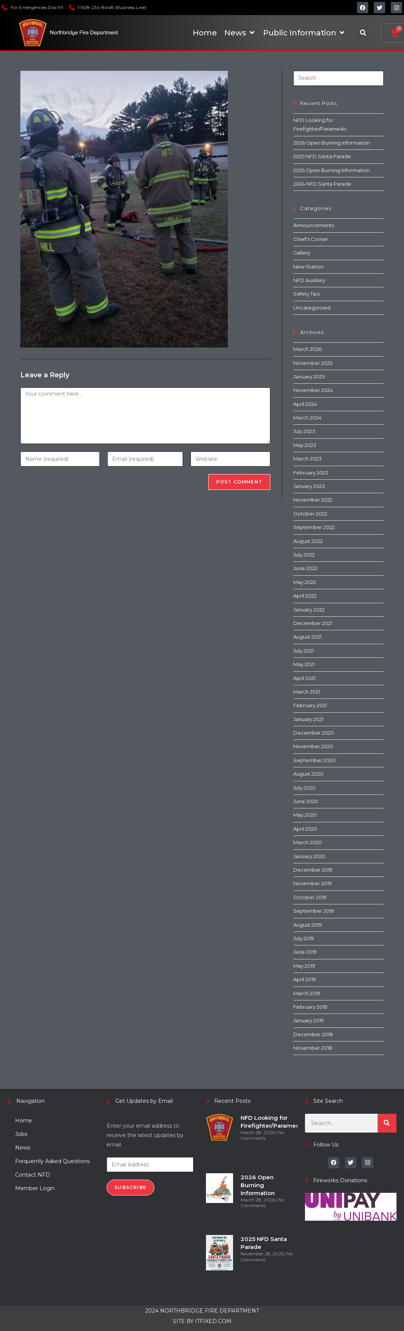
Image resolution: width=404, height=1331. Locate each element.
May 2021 (304, 664)
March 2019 (306, 993)
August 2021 (307, 637)
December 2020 (313, 733)
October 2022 (310, 514)
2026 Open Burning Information (331, 143)
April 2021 (304, 678)
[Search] (387, 1123)
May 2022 (304, 582)
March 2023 (307, 459)
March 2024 (307, 418)
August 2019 (307, 925)
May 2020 (305, 815)
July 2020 (304, 788)
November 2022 (312, 500)
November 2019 (312, 883)
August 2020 (308, 774)
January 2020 (309, 856)
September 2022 (314, 527)
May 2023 (304, 445)
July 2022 (304, 555)
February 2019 (310, 1007)
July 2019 (303, 938)
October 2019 (309, 897)
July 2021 (303, 651)
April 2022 (305, 596)
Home (23, 1120)
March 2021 (306, 692)
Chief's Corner (310, 239)
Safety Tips (306, 294)
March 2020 (307, 842)
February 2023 (310, 473)
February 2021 (310, 705)
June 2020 (305, 801)
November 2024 (313, 390)
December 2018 (313, 1034)
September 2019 (313, 911)
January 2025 (309, 377)
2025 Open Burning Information (331, 170)
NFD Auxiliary (309, 280)
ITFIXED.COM (213, 1321)
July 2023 (304, 431)
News (22, 1147)
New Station (308, 267)
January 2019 (308, 1020)
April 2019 (304, 979)
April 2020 (305, 829)
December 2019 (312, 870)
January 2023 (309, 486)
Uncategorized (312, 308)
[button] (363, 33)
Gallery (301, 253)
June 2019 (305, 952)
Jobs (21, 1134)
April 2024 (305, 404)
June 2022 (305, 568)
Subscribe (130, 1187)
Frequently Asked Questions (52, 1161)
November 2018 (312, 1048)
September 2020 (314, 760)
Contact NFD (32, 1174)
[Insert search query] (338, 78)
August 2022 (308, 541)
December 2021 (312, 623)
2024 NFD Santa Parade (322, 184)
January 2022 (309, 610)
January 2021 (308, 719)
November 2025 (312, 363)
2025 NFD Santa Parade (322, 156)
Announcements (313, 225)
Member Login (35, 1188)
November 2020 (313, 746)
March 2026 (307, 349)
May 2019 (304, 966)
